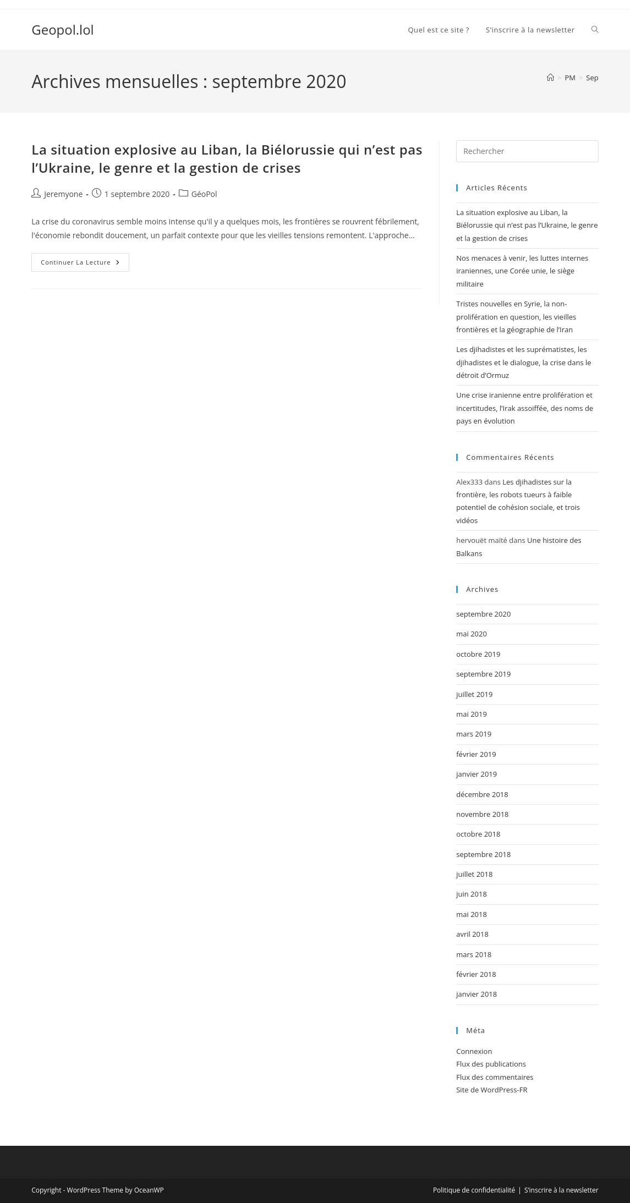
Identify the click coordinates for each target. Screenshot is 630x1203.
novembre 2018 (482, 814)
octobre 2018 (478, 834)
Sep (592, 78)
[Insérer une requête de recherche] (527, 151)
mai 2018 (471, 914)
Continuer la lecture (85, 264)
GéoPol (204, 194)
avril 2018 (472, 934)
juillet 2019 (474, 694)
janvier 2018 (476, 994)
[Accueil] (550, 78)
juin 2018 (471, 894)
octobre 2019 (478, 654)
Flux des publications (491, 1064)
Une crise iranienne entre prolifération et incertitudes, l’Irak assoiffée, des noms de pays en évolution (524, 408)
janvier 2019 (476, 774)
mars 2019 (473, 734)
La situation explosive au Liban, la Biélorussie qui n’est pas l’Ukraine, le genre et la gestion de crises (227, 158)
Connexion (474, 1051)
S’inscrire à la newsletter (561, 1190)
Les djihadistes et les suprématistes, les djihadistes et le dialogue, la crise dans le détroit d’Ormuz (523, 362)
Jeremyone (63, 194)
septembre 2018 (483, 854)
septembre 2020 (483, 614)
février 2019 (476, 754)
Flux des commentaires (494, 1077)
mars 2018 (473, 954)
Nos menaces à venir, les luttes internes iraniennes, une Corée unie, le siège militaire (522, 271)
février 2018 (476, 974)
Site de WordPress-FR (491, 1090)
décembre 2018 (482, 794)
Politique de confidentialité (474, 1190)
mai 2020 (471, 634)
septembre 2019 (483, 674)
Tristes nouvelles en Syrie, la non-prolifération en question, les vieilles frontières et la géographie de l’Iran (516, 316)
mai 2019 (471, 714)
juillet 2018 (474, 874)
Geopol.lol (62, 29)
